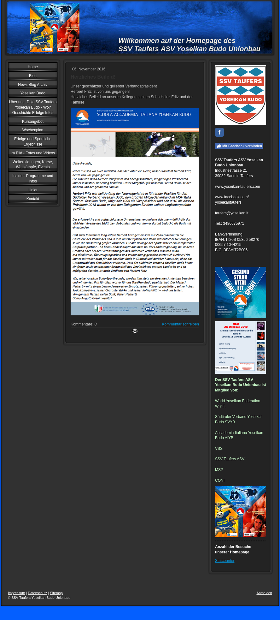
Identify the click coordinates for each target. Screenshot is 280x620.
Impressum (16, 593)
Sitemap (56, 593)
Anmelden (264, 593)
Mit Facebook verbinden (239, 145)
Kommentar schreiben (180, 324)
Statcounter (224, 560)
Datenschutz (37, 593)
